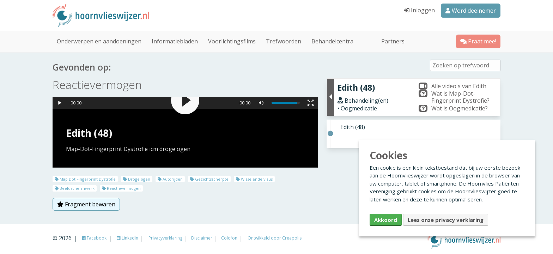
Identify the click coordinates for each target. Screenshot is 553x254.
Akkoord (385, 219)
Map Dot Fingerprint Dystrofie (85, 178)
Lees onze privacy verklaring (446, 219)
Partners (393, 40)
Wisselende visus (254, 178)
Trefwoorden (283, 40)
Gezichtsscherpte (209, 178)
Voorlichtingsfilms (232, 40)
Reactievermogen (121, 187)
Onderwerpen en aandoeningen (99, 40)
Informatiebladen (175, 40)
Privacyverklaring (165, 238)
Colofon (229, 238)
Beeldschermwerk (75, 187)
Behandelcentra (332, 40)
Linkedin (127, 238)
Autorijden (170, 178)
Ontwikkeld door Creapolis (275, 238)
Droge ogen (136, 178)
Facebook (94, 238)
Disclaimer (201, 238)
